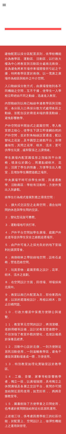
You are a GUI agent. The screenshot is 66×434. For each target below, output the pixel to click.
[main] (33, 22)
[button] (4, 5)
